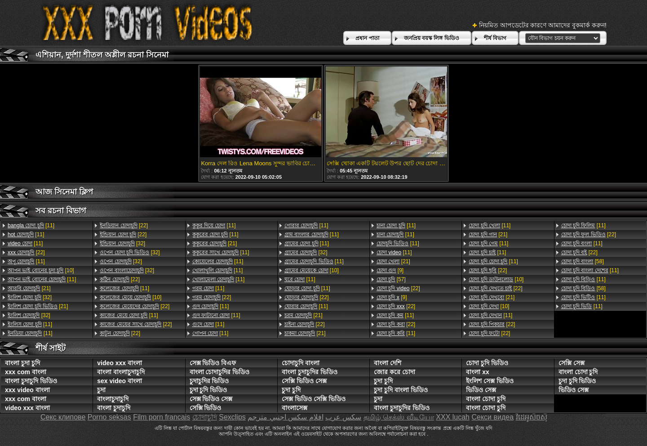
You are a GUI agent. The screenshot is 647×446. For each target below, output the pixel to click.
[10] (41, 270)
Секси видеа (492, 417)
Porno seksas (109, 417)
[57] (391, 279)
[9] (390, 270)
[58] (582, 261)
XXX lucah (453, 417)
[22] (26, 252)
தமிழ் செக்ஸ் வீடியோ (398, 417)
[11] (31, 225)
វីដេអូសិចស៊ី (531, 417)
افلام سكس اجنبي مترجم (285, 417)
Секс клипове (62, 417)
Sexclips (232, 417)
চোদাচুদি (204, 417)
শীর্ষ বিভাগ (495, 38)
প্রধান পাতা (367, 38)
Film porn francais (161, 417)
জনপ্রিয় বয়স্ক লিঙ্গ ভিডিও (431, 38)
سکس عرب (343, 417)
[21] (29, 288)
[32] (30, 297)
